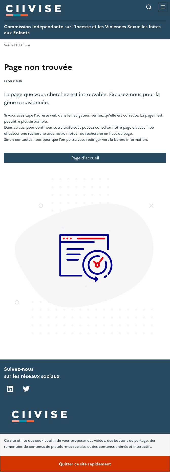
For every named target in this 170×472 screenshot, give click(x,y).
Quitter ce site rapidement (85, 464)
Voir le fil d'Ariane (17, 45)
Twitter (26, 389)
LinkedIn (10, 389)
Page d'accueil (85, 158)
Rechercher (149, 7)
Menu (163, 7)
